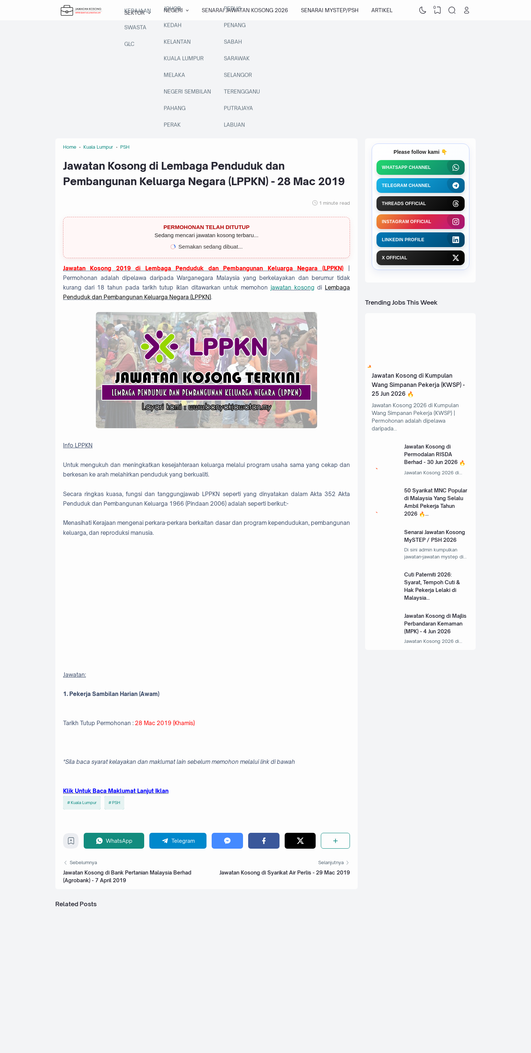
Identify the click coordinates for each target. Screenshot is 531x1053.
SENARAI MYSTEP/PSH (329, 10)
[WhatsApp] (114, 841)
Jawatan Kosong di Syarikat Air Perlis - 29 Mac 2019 (284, 872)
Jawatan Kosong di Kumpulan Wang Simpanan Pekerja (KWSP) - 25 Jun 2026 (418, 384)
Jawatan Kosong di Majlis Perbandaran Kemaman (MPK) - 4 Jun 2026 (435, 623)
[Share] (335, 841)
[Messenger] (227, 841)
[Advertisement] (265, 79)
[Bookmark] (71, 842)
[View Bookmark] (437, 10)
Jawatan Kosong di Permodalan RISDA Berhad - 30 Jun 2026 (431, 454)
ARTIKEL (381, 10)
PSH (116, 802)
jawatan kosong (293, 287)
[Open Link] (466, 10)
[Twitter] (300, 841)
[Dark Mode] (423, 10)
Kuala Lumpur (84, 802)
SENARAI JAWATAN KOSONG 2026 (245, 10)
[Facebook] (264, 841)
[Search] (452, 10)
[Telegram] (178, 841)
